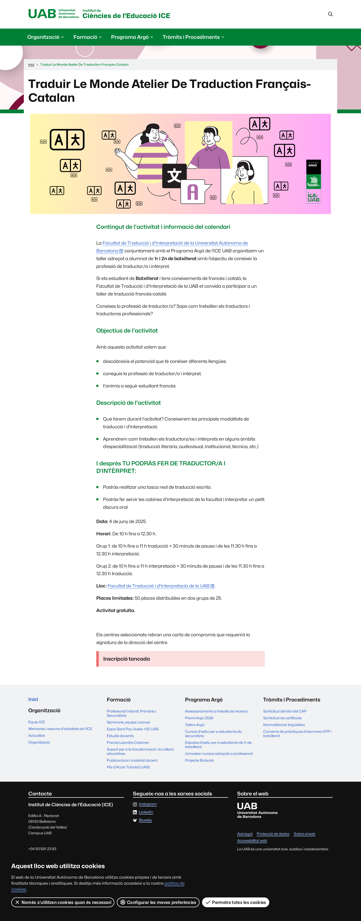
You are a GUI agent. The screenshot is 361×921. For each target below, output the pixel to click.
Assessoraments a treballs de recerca (216, 712)
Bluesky (145, 820)
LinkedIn (146, 812)
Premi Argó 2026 (199, 719)
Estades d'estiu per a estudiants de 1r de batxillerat (218, 745)
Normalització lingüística (284, 725)
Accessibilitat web (252, 841)
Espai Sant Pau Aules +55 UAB (132, 730)
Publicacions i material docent (132, 761)
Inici (33, 700)
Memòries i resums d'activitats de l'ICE (60, 730)
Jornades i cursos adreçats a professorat (219, 754)
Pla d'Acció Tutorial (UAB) (128, 768)
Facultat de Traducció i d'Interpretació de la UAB (159, 586)
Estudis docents (120, 736)
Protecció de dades (273, 834)
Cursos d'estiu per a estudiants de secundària (213, 734)
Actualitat (36, 737)
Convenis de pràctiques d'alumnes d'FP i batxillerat (297, 734)
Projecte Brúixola (199, 761)
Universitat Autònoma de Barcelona (55, 14)
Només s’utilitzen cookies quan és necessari (63, 902)
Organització (39, 744)
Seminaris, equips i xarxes (128, 723)
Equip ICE (36, 723)
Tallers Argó (195, 725)
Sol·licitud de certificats (282, 719)
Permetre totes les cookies (235, 902)
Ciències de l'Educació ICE (134, 14)
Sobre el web (304, 834)
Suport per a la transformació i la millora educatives (140, 752)
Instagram (148, 804)
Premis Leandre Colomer (128, 743)
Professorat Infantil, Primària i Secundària (131, 714)
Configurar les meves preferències (158, 902)
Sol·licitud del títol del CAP (285, 712)
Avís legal (244, 834)
